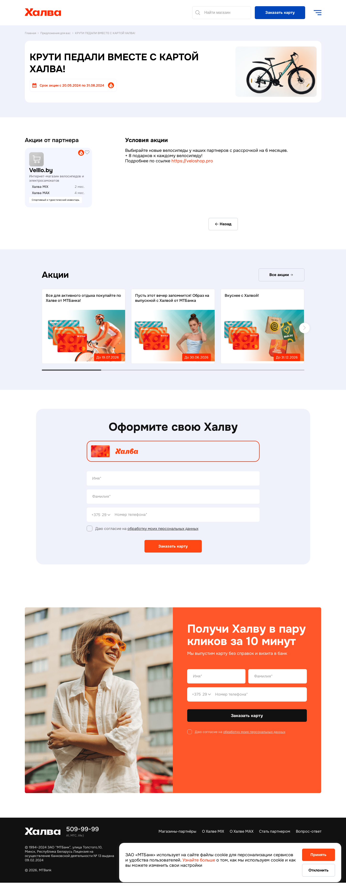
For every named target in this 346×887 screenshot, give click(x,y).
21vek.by (32, 150)
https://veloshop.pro (192, 161)
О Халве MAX (241, 831)
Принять (314, 854)
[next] (304, 328)
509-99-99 (82, 829)
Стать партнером (274, 831)
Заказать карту (280, 12)
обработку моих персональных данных (163, 528)
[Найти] (197, 12)
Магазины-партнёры (177, 831)
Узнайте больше (219, 859)
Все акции (281, 275)
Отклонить (314, 869)
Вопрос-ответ (308, 831)
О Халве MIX (213, 831)
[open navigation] (317, 12)
